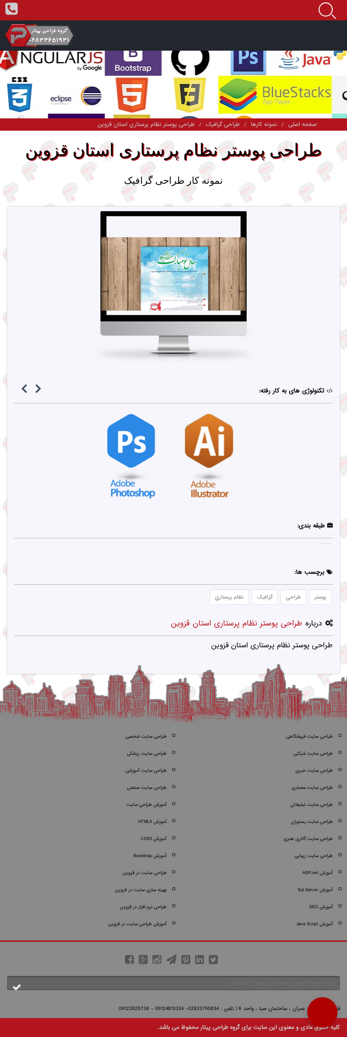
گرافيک (265, 597)
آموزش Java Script (314, 924)
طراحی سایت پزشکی (147, 753)
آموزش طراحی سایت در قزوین (137, 924)
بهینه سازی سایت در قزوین (141, 890)
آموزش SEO (321, 907)
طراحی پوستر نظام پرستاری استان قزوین (146, 124)
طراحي (293, 597)
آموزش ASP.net (318, 872)
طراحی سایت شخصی (146, 736)
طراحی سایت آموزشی (146, 770)
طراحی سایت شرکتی (313, 753)
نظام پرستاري (229, 597)
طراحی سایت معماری (312, 787)
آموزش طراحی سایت (146, 804)
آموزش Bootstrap (150, 855)
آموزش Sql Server (315, 890)
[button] (322, 1012)
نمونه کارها (264, 124)
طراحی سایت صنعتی (147, 787)
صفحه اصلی (302, 124)
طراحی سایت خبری (314, 770)
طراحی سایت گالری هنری (308, 838)
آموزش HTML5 (152, 821)
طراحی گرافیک (223, 124)
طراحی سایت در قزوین (145, 872)
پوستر (320, 597)
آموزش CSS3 (154, 838)
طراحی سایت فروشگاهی (309, 736)
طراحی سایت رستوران (312, 821)
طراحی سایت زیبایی (313, 855)
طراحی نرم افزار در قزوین (143, 907)
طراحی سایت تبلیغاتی (311, 804)
